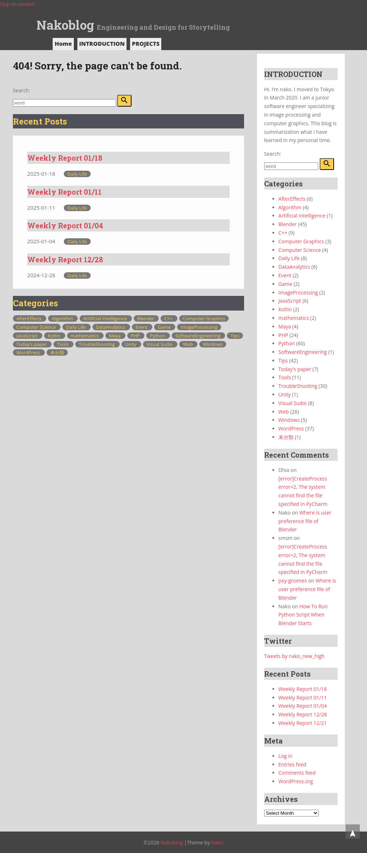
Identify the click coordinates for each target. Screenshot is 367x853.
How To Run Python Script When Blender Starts (303, 615)
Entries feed (292, 764)
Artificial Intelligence (105, 318)
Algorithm (63, 318)
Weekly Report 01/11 (64, 191)
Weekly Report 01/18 (64, 157)
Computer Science (36, 327)
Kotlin (54, 335)
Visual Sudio (160, 344)
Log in (285, 755)
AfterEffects (29, 318)
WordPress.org (295, 781)
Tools (63, 344)
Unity (131, 344)
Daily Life (77, 174)
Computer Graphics (204, 318)
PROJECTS (145, 44)
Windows (213, 344)
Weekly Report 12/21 (302, 723)
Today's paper (32, 344)
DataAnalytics (111, 327)
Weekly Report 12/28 (65, 259)
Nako (217, 842)
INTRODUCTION (102, 44)
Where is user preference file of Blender (305, 521)
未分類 (57, 352)
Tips (234, 335)
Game (165, 327)
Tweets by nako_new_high (294, 656)
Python (158, 335)
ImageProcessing (199, 327)
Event (142, 327)
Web (188, 344)
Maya (115, 335)
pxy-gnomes (292, 580)
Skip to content (17, 4)
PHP (136, 335)
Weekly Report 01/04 (65, 225)
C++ (168, 318)
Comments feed (297, 772)
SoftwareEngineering (198, 335)
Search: (21, 90)
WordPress (28, 352)
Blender (146, 318)
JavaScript (27, 335)
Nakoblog (65, 24)
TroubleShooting (97, 344)
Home (63, 44)
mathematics (85, 335)
